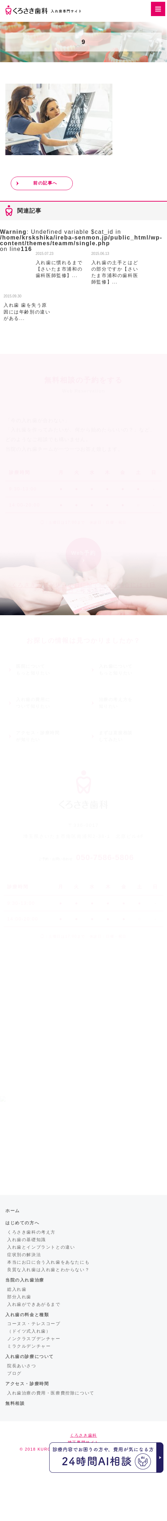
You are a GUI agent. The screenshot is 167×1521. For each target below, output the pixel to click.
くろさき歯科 (83, 1435)
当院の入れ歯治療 (24, 1280)
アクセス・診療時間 (27, 1383)
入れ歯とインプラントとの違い (41, 1247)
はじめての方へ (22, 1222)
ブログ (14, 1373)
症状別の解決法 (24, 1254)
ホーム (12, 1210)
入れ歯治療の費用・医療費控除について (51, 1393)
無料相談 (15, 1403)
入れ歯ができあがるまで (34, 1304)
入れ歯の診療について (29, 1356)
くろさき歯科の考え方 (31, 1232)
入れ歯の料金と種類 (27, 1314)
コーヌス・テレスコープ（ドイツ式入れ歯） (34, 1327)
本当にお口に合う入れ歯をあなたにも (48, 1262)
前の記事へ (45, 183)
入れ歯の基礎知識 (26, 1239)
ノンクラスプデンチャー (34, 1338)
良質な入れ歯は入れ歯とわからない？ (48, 1269)
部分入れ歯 (19, 1296)
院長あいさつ (21, 1365)
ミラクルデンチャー (29, 1346)
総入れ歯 (16, 1289)
